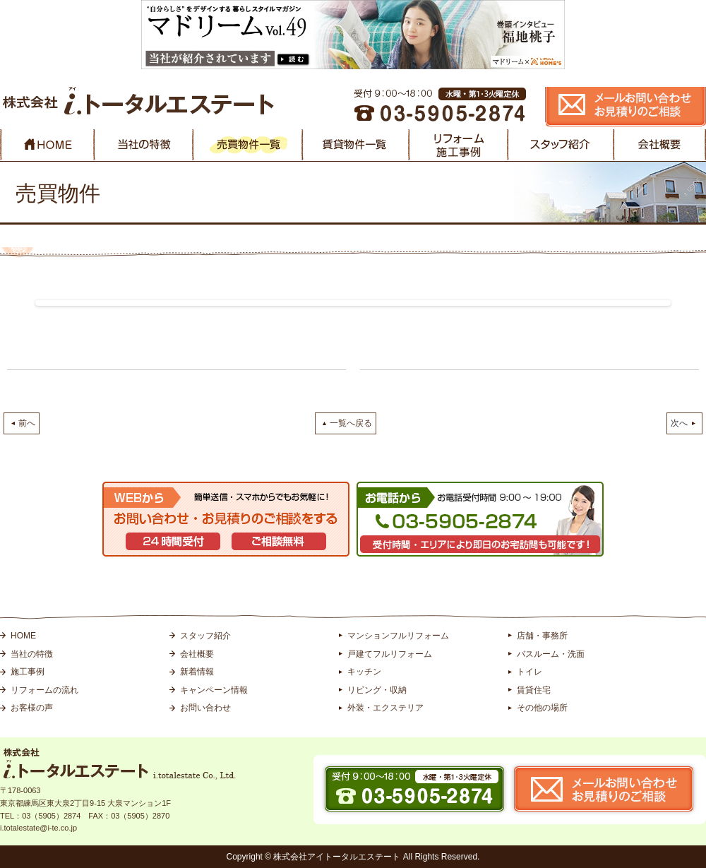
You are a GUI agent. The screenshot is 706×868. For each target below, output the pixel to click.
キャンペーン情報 (214, 690)
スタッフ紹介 (205, 636)
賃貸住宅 (534, 690)
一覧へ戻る (351, 423)
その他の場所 (542, 708)
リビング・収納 (377, 690)
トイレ (529, 672)
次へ (679, 423)
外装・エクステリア (385, 708)
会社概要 (197, 654)
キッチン (364, 672)
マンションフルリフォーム (398, 636)
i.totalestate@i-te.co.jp (38, 828)
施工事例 (27, 672)
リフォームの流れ (44, 690)
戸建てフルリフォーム (389, 654)
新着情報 (197, 672)
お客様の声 (32, 708)
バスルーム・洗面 (551, 654)
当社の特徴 (32, 654)
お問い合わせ (205, 708)
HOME (23, 636)
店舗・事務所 (542, 636)
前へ (26, 423)
